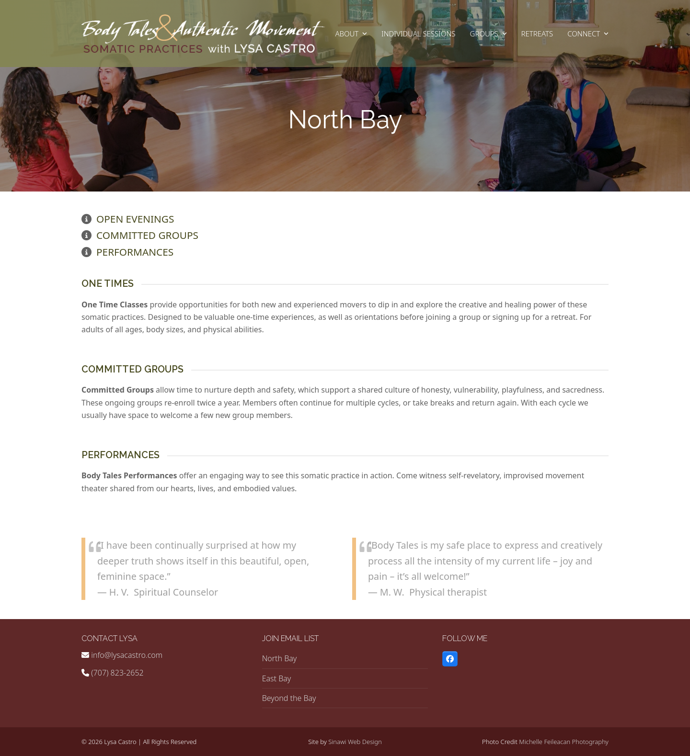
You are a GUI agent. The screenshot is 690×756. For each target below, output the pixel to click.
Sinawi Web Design (355, 741)
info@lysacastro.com (126, 655)
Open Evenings (135, 219)
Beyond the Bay (289, 698)
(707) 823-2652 (117, 672)
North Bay (279, 658)
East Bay (276, 678)
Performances (134, 252)
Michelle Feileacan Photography (564, 741)
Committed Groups (147, 235)
